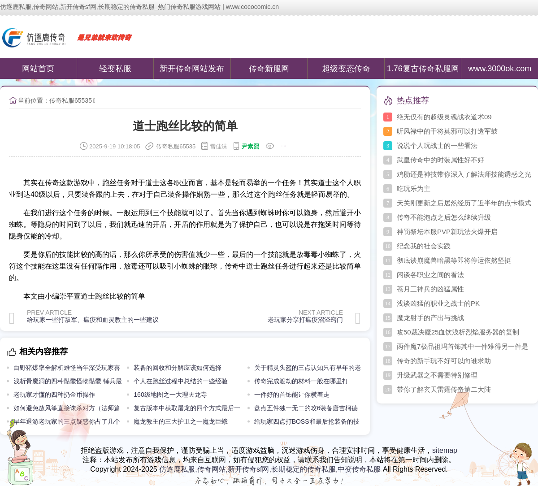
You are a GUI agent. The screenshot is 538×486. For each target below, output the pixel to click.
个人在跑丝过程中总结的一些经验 (181, 381)
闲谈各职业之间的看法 (430, 274)
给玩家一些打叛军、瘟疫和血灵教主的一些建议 (93, 319)
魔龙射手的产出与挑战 (430, 317)
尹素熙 (250, 146)
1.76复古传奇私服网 (423, 68)
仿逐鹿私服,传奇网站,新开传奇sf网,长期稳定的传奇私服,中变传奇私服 (270, 469)
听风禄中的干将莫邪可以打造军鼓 (447, 131)
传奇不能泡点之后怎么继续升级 (444, 217)
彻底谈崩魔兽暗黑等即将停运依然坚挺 (454, 260)
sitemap (444, 450)
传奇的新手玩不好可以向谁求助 (444, 360)
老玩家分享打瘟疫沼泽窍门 (305, 319)
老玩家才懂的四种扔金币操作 (54, 394)
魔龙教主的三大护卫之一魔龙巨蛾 (181, 421)
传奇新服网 (269, 68)
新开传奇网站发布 (192, 68)
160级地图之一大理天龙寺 (170, 394)
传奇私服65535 (70, 100)
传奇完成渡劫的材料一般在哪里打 (301, 381)
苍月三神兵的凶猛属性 (430, 289)
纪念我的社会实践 (424, 246)
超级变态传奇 (346, 68)
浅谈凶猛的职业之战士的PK (438, 303)
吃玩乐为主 (413, 188)
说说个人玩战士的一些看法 (437, 145)
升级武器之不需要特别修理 (437, 375)
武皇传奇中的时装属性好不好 (440, 160)
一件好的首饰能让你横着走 (292, 394)
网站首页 (38, 68)
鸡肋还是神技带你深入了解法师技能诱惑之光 (464, 174)
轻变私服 (115, 68)
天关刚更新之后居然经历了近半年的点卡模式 (464, 203)
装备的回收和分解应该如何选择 (177, 367)
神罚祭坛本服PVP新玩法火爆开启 (447, 231)
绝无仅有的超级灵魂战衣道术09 (444, 117)
